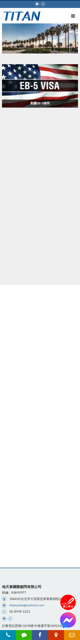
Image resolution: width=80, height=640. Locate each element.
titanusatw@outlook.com (26, 605)
